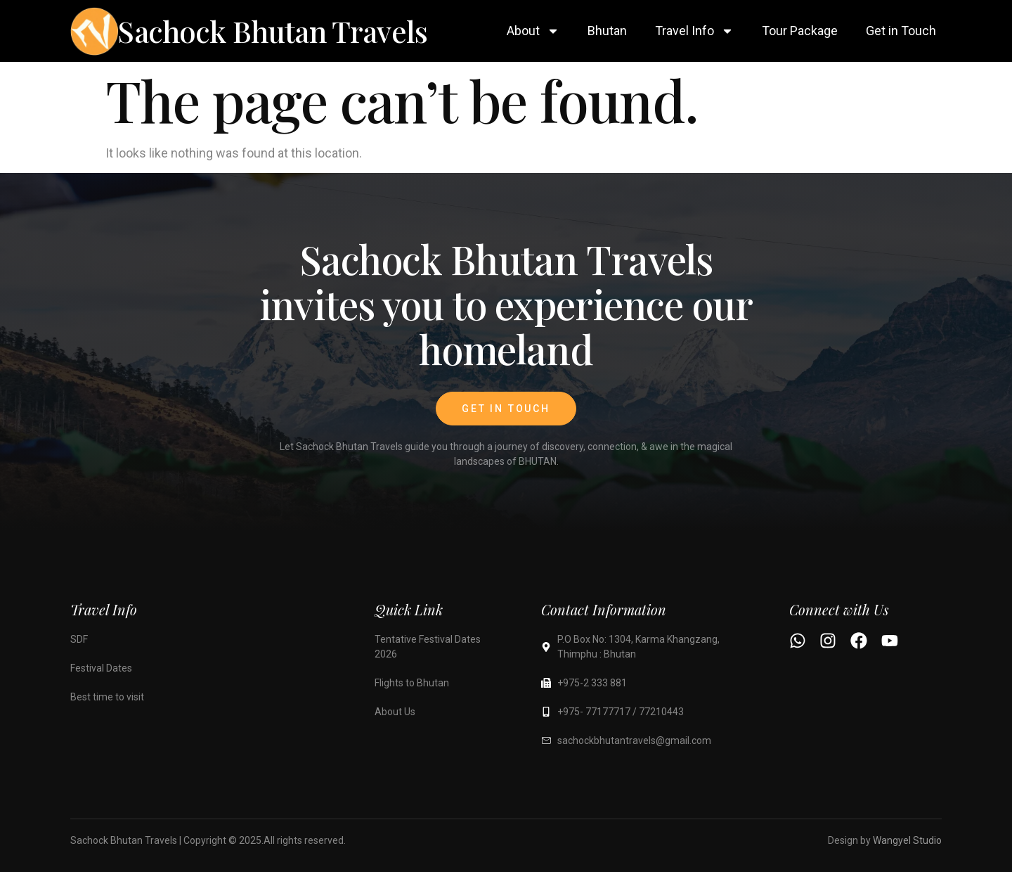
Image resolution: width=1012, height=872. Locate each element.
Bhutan (607, 30)
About (533, 31)
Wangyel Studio (907, 840)
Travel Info (694, 31)
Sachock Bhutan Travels (272, 31)
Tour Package (800, 30)
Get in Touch (901, 30)
